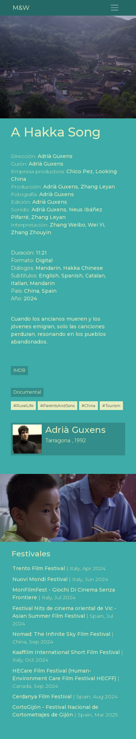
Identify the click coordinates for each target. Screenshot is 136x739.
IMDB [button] (19, 370)
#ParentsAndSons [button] (57, 405)
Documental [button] (27, 392)
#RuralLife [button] (23, 405)
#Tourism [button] (111, 405)
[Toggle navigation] (114, 8)
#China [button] (88, 405)
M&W (21, 7)
